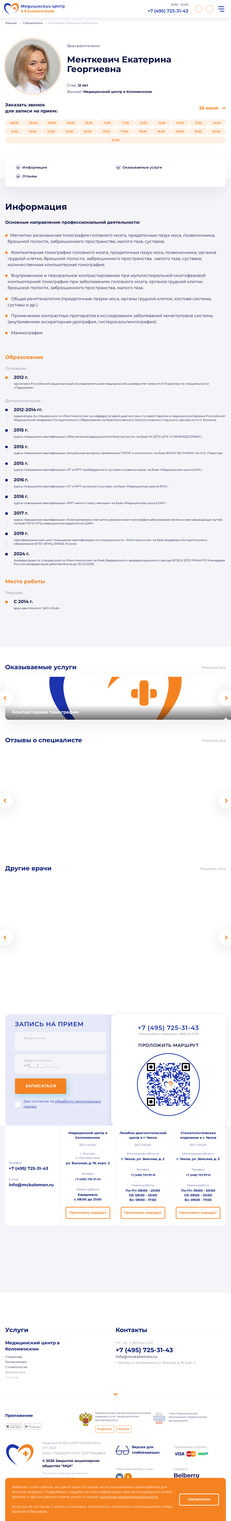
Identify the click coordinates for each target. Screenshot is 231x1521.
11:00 (107, 123)
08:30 (14, 123)
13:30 (198, 123)
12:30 (161, 123)
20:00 (216, 131)
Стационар (13, 1357)
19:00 (180, 131)
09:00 (33, 123)
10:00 (70, 123)
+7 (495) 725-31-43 (168, 11)
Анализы (12, 1377)
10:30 (89, 123)
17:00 (106, 131)
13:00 (180, 123)
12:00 (143, 123)
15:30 (51, 131)
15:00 (33, 131)
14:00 (217, 123)
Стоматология (16, 1367)
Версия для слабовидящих (146, 1450)
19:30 (198, 131)
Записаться (40, 1086)
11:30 (125, 123)
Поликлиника (16, 1362)
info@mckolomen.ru (31, 1185)
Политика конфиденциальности (65, 1473)
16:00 (69, 131)
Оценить (123, 1429)
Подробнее (104, 1429)
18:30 (161, 131)
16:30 (88, 131)
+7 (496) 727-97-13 (143, 1175)
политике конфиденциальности (129, 1497)
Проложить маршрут (168, 1045)
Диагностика (15, 1372)
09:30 (52, 123)
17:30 (124, 131)
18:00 (143, 131)
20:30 (115, 140)
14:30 (14, 131)
